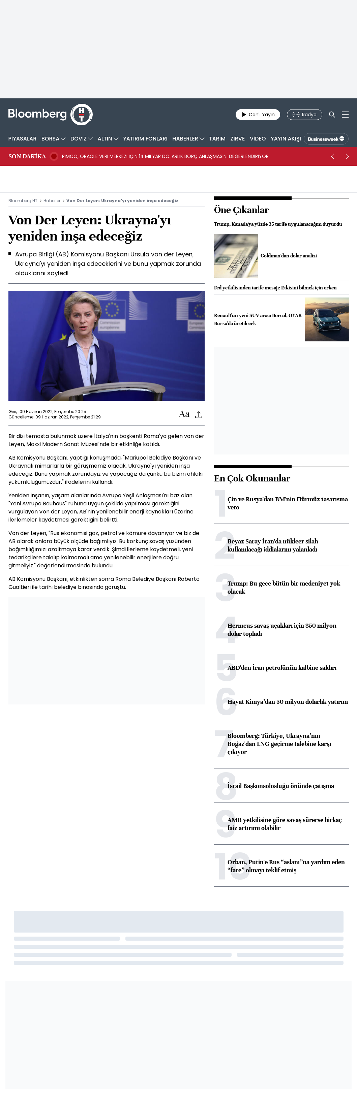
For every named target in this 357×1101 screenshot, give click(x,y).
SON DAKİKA (27, 156)
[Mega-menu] (345, 114)
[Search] (332, 114)
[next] (347, 156)
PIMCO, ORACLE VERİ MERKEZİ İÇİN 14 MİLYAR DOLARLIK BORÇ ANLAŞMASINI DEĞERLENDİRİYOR (165, 156)
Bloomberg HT (22, 200)
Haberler (51, 200)
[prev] (332, 156)
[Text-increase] (184, 414)
